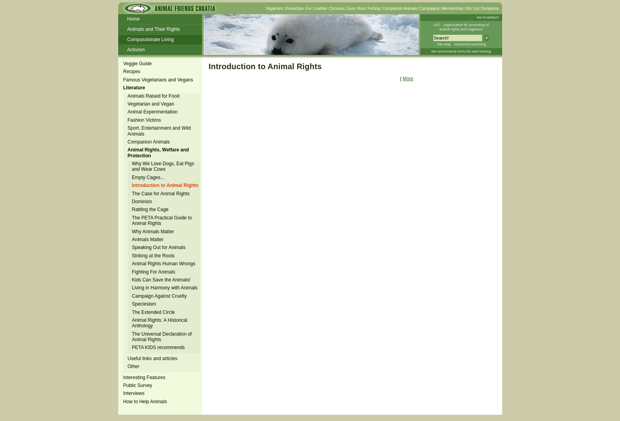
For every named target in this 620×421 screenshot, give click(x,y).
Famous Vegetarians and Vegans (158, 80)
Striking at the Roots (153, 256)
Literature (134, 88)
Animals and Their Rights (153, 29)
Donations (490, 8)
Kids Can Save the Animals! (161, 280)
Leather (320, 8)
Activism (136, 50)
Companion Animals (400, 8)
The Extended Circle (153, 312)
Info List (472, 8)
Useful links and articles (153, 358)
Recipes (131, 71)
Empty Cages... (148, 177)
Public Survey (137, 385)
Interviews (134, 393)
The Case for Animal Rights (161, 193)
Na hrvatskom (488, 17)
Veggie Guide (137, 63)
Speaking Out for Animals (158, 247)
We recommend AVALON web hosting (461, 51)
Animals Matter (148, 239)
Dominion (142, 201)
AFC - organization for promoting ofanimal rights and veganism (461, 27)
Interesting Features (144, 377)
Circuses (336, 8)
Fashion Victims (144, 120)
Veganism (274, 8)
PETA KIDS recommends (158, 347)
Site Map (444, 44)
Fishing (374, 8)
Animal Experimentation (153, 112)
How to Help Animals (145, 401)
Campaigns (430, 8)
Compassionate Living (150, 39)
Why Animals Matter (153, 231)
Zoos (350, 8)
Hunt (361, 8)
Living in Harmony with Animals (165, 288)
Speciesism (144, 304)
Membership (452, 8)
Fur (309, 8)
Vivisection (294, 8)
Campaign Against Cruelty (159, 296)
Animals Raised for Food (154, 96)
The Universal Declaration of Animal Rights (162, 336)
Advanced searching (470, 44)
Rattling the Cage (150, 209)
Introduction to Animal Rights (165, 185)
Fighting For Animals (153, 272)
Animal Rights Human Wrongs (164, 263)
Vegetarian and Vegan (151, 104)
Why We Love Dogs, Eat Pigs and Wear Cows (163, 166)
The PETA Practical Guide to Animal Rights (162, 220)
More (408, 78)
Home (133, 19)
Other (134, 366)
